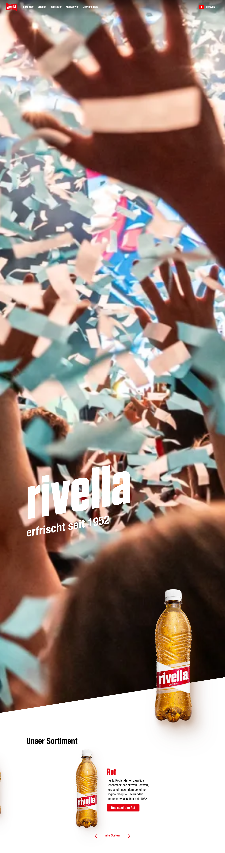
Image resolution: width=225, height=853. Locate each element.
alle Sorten (112, 835)
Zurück (95, 835)
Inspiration (56, 7)
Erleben (42, 7)
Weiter (129, 835)
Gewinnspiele (90, 7)
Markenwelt (72, 7)
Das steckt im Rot (123, 808)
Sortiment (28, 7)
